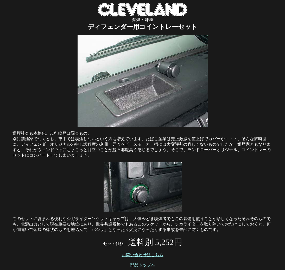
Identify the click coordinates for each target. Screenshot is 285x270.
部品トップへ (142, 265)
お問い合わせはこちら (142, 255)
